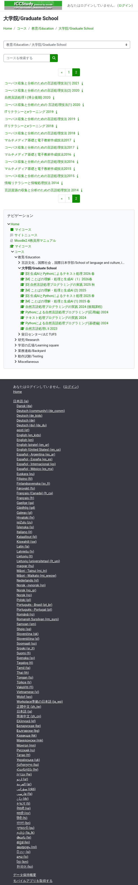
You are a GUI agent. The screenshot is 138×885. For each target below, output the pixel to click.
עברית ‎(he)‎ (24, 774)
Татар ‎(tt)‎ (23, 755)
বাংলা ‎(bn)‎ (23, 823)
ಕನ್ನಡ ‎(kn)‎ (23, 842)
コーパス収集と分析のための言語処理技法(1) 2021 (42, 83)
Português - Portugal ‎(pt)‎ (34, 610)
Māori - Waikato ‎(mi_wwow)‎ (36, 576)
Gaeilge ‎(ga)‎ (25, 503)
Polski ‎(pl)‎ (24, 600)
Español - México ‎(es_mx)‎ (35, 469)
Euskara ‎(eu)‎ (26, 474)
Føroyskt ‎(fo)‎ (26, 488)
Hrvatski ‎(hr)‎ (25, 518)
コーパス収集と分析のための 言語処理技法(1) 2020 (42, 105)
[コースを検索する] (27, 58)
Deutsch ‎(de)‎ (26, 420)
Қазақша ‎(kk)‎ (27, 736)
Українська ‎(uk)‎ (28, 760)
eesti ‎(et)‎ (23, 430)
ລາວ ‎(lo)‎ (22, 857)
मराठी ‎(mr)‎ (23, 813)
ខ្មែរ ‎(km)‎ (22, 862)
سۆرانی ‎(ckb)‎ (26, 789)
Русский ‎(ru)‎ (26, 750)
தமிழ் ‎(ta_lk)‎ (25, 833)
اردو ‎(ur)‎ (22, 779)
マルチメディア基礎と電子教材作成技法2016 (38, 154)
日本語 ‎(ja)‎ (20, 401)
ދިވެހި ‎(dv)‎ (22, 799)
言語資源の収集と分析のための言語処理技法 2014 (41, 190)
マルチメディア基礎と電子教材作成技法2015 (38, 169)
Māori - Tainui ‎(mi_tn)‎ (32, 571)
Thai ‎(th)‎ (23, 673)
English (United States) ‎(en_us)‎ (39, 450)
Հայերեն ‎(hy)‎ (27, 769)
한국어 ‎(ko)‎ (25, 867)
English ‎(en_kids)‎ (29, 435)
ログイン (125, 5)
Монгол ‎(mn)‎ (26, 745)
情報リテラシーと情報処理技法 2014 (32, 183)
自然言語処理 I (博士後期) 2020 (27, 97)
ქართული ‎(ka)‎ (28, 765)
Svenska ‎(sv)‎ (26, 658)
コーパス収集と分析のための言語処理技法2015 (39, 176)
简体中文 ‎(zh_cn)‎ (29, 716)
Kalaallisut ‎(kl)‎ (27, 537)
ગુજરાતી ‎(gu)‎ (25, 828)
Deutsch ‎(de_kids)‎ (29, 416)
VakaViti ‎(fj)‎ (25, 687)
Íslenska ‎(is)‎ (25, 527)
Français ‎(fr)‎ (25, 498)
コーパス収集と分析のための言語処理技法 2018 (40, 133)
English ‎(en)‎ (25, 440)
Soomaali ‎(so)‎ (27, 644)
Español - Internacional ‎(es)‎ (36, 464)
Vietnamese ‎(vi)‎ (28, 692)
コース (22, 28)
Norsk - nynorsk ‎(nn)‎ (31, 585)
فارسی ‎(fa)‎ (24, 794)
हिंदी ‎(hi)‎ (22, 818)
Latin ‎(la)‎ (23, 546)
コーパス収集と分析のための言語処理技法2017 (39, 147)
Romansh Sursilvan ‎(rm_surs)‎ (38, 619)
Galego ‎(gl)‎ (24, 513)
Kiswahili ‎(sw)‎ (27, 542)
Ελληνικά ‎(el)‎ (26, 721)
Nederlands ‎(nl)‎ (28, 580)
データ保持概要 (24, 875)
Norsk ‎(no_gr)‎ (26, 590)
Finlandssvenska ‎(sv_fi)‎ (33, 484)
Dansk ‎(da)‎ (24, 406)
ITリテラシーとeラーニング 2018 (29, 126)
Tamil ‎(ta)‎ (23, 668)
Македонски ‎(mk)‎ (30, 740)
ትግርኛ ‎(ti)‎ (23, 803)
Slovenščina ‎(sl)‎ (28, 639)
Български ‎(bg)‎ (28, 731)
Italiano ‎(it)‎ (24, 532)
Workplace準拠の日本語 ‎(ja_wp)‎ (40, 702)
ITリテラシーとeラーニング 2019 (29, 112)
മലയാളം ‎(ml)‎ (27, 847)
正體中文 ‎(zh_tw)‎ (29, 707)
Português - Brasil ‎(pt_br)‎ (34, 605)
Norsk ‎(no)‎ (24, 595)
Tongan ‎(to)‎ (25, 677)
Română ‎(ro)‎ (26, 614)
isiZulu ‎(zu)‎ (25, 522)
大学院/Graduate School (76, 28)
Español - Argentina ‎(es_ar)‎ (36, 454)
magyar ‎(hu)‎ (25, 566)
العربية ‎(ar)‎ (24, 784)
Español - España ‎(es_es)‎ (35, 459)
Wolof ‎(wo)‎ (24, 697)
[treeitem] (69, 293)
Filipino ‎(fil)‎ (25, 479)
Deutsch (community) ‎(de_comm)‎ (41, 411)
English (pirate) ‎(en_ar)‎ (33, 445)
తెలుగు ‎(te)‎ (24, 837)
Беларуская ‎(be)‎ (29, 726)
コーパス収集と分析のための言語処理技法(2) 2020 (42, 90)
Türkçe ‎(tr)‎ (24, 682)
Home (7, 28)
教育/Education (43, 28)
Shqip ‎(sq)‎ (24, 629)
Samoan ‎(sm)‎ (26, 624)
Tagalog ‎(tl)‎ (25, 663)
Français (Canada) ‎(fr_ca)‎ (35, 493)
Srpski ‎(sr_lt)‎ (26, 648)
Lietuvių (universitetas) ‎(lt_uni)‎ (38, 561)
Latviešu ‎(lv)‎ (25, 551)
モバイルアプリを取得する (33, 881)
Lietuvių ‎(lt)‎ (25, 556)
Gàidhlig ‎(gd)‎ (26, 508)
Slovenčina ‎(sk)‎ (28, 634)
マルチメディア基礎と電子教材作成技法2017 (38, 140)
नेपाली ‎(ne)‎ (24, 808)
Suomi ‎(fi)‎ (24, 653)
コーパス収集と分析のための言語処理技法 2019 (40, 119)
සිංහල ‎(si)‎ (23, 852)
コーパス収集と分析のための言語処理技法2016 (39, 162)
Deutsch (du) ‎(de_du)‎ (32, 425)
